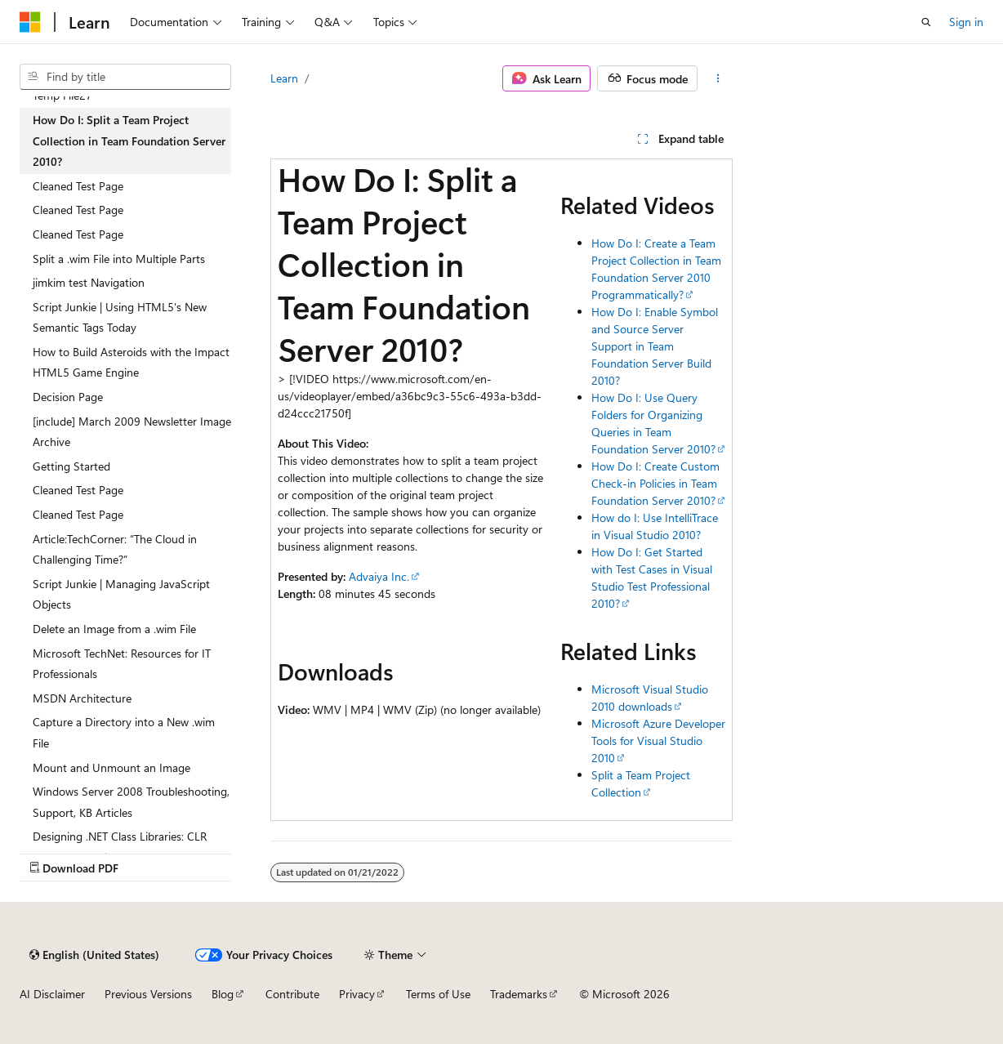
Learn (284, 78)
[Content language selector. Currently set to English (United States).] (94, 955)
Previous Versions (148, 994)
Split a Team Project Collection (640, 783)
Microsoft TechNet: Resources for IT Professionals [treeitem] (122, 663)
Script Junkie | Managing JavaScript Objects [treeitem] (121, 594)
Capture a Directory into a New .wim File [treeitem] (124, 732)
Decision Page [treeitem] (68, 396)
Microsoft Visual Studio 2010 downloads (649, 697)
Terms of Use (438, 994)
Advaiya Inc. (379, 576)
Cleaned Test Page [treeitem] (78, 186)
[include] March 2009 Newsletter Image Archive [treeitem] (132, 431)
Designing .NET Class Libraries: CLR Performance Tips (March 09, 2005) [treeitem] (121, 846)
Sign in (966, 21)
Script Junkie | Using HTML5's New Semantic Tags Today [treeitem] (120, 317)
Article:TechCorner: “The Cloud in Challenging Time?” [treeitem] (115, 549)
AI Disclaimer (52, 994)
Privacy (357, 994)
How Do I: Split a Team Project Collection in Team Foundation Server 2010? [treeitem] (129, 140)
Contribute (292, 994)
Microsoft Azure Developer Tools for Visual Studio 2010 (658, 740)
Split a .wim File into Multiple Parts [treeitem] (119, 258)
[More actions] (718, 78)
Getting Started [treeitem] (71, 466)
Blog (223, 994)
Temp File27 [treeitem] (62, 95)
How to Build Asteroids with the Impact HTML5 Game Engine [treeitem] (131, 362)
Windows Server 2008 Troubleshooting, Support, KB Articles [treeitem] (131, 801)
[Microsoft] (30, 22)
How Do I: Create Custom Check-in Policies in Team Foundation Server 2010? (655, 483)
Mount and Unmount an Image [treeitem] (111, 767)
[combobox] (125, 77)
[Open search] (926, 22)
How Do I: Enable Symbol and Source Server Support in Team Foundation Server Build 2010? (654, 346)
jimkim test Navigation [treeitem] (89, 282)
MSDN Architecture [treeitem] (82, 698)
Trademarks (518, 994)
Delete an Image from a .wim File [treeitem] (114, 628)
